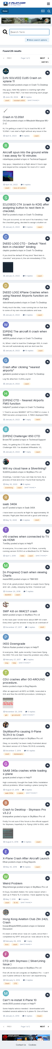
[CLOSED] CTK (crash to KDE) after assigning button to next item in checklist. (26, 208)
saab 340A (10, 504)
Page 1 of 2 (26, 58)
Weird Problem (12, 883)
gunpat (6, 777)
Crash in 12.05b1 (13, 117)
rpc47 (5, 507)
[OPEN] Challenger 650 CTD (21, 436)
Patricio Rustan (9, 647)
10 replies (26, 97)
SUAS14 (6, 472)
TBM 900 (34, 579)
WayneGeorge (9, 887)
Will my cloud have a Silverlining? (24, 468)
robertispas (8, 159)
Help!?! (30, 543)
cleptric (6, 250)
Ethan (5, 862)
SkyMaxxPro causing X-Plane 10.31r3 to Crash (22, 733)
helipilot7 (7, 407)
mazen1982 (8, 579)
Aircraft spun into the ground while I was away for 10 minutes (25, 154)
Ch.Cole (6, 120)
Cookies (32, 1045)
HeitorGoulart (9, 85)
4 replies (28, 315)
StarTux (6, 214)
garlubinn (7, 374)
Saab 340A (30, 507)
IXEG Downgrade (14, 643)
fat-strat (6, 968)
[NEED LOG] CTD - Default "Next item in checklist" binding (24, 245)
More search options (37, 40)
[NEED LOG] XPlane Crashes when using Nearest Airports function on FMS (25, 296)
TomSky (6, 543)
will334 (6, 338)
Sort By (45, 62)
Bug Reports (31, 686)
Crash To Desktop (39, 85)
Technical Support (38, 159)
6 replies (26, 184)
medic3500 (8, 1003)
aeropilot (7, 738)
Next (42, 58)
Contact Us (21, 1045)
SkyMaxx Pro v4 (33, 472)
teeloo (6, 686)
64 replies (29, 750)
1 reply (27, 419)
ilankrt (5, 615)
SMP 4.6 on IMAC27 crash (20, 611)
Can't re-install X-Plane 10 (19, 1000)
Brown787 (7, 439)
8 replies (25, 136)
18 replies (25, 867)
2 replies (30, 627)
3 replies (30, 711)
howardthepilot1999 (12, 926)
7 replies (28, 591)
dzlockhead (8, 302)
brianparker (8, 816)
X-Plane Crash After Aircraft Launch (26, 858)
